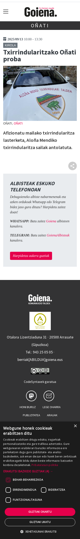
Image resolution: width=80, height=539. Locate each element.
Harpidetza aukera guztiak (31, 256)
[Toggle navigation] (5, 11)
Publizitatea (31, 415)
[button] (40, 471)
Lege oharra (52, 407)
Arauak (52, 415)
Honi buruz (28, 407)
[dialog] (40, 480)
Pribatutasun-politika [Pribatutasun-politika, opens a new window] (45, 465)
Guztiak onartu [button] (40, 512)
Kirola (10, 45)
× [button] (75, 426)
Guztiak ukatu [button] (40, 522)
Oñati (40, 25)
